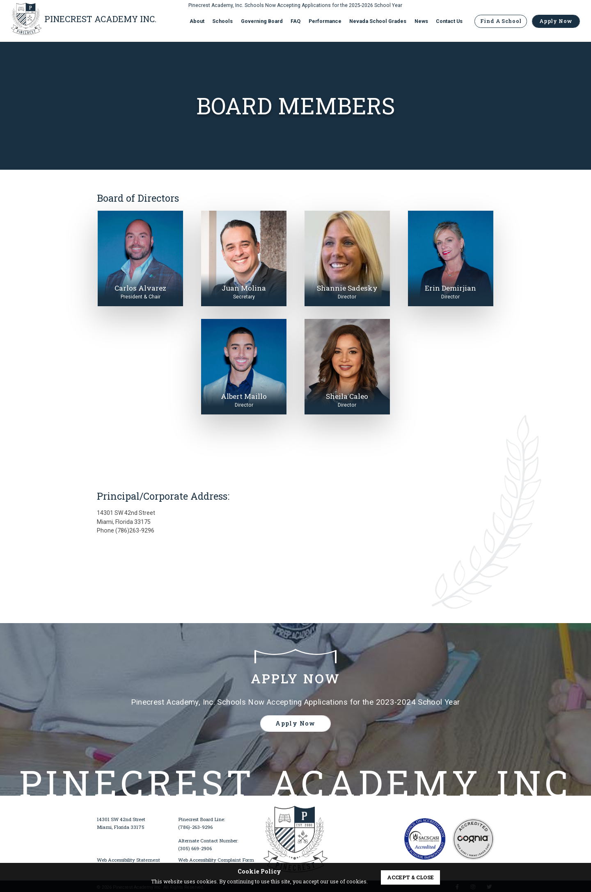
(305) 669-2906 (195, 848)
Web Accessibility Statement (128, 860)
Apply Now (556, 22)
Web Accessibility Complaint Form (216, 860)
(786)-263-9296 (195, 827)
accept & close (410, 877)
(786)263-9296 (134, 530)
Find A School (500, 22)
